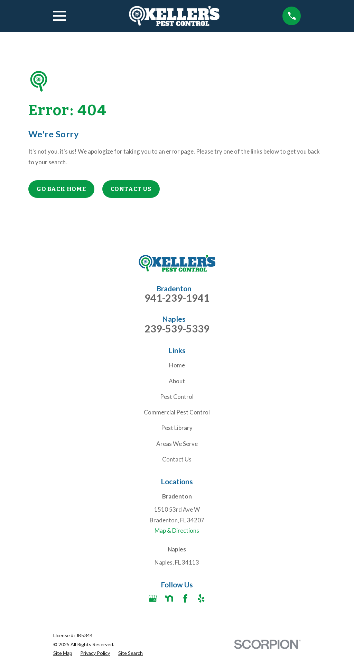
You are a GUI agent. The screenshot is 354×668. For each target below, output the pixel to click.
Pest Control (177, 396)
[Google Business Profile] (153, 598)
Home (177, 365)
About (177, 381)
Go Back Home (61, 189)
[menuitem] (62, 653)
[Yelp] (201, 598)
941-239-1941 (177, 298)
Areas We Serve (177, 443)
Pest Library (177, 427)
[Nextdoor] (169, 598)
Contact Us (131, 189)
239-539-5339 (177, 329)
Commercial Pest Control (177, 412)
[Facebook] (185, 598)
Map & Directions (177, 530)
